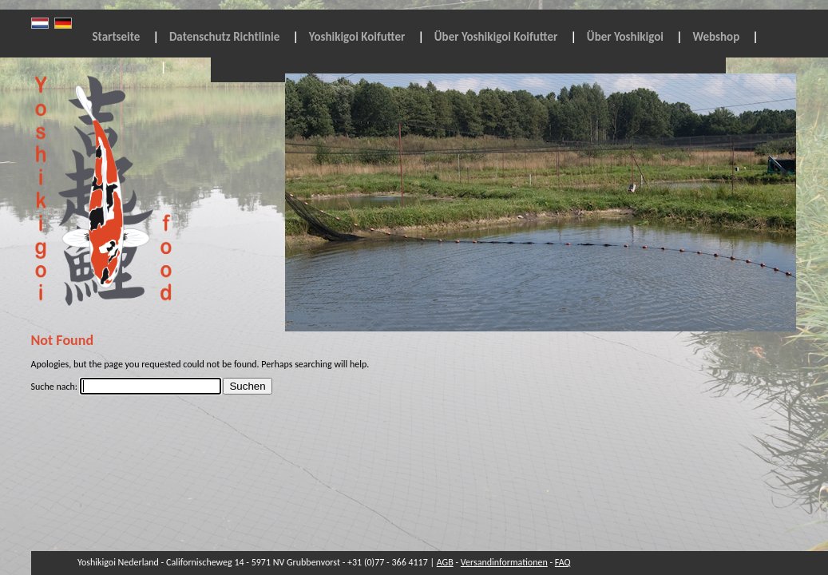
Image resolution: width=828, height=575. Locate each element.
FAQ (563, 562)
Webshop (715, 37)
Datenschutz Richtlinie (224, 37)
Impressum (120, 67)
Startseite (117, 37)
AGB (445, 562)
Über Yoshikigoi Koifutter (496, 37)
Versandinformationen (504, 562)
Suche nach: (54, 386)
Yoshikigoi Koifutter (357, 37)
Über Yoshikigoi (625, 37)
